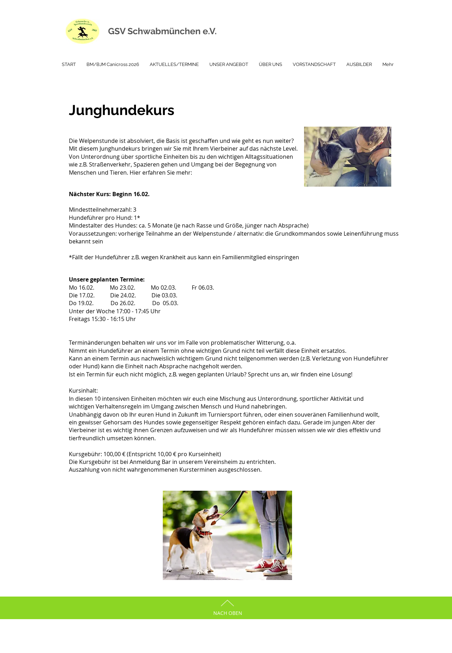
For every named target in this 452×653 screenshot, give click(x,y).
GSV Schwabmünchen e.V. (162, 31)
